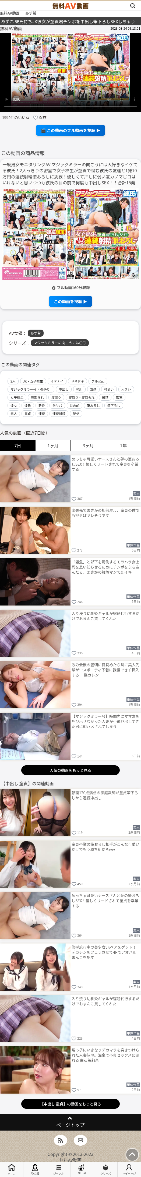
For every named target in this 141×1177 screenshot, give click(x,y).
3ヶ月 (88, 445)
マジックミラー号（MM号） (30, 389)
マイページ (129, 1169)
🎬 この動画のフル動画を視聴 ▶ (70, 130)
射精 (105, 397)
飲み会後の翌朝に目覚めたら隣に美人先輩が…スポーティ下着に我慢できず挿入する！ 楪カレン (105, 670)
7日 (18, 445)
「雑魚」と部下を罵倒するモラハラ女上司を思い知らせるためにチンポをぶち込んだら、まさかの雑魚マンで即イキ (105, 567)
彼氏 (27, 405)
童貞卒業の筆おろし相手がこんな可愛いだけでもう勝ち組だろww (105, 846)
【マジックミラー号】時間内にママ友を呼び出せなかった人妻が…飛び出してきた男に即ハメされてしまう (105, 721)
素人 (13, 413)
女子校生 (16, 397)
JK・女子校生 (33, 381)
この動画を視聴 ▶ (70, 301)
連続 (41, 413)
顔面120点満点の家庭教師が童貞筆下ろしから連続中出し (105, 795)
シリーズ (105, 1169)
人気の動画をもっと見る (70, 770)
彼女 (13, 405)
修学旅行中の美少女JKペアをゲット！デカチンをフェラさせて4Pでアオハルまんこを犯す (104, 952)
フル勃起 (97, 381)
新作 (41, 405)
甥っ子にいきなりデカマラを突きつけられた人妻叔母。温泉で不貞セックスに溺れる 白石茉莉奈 (105, 1055)
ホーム (12, 1169)
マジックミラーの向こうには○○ (60, 342)
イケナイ (57, 381)
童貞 (27, 413)
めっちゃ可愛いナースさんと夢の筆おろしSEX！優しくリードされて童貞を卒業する (105, 464)
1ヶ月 (53, 445)
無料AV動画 (70, 1160)
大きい (126, 389)
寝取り (56, 397)
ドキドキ (77, 381)
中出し (64, 389)
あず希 (35, 333)
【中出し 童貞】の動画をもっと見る (70, 1104)
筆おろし (93, 405)
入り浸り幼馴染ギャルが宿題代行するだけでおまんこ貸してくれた (105, 616)
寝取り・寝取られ (81, 397)
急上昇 (82, 1169)
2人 (13, 381)
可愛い (109, 389)
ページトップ (70, 1124)
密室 (119, 397)
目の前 (74, 405)
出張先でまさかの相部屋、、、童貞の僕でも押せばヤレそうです (105, 513)
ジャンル (58, 1169)
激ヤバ (57, 405)
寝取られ (37, 397)
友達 (93, 389)
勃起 (79, 389)
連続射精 (58, 413)
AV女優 (35, 1169)
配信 (76, 413)
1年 (123, 445)
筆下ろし (113, 405)
